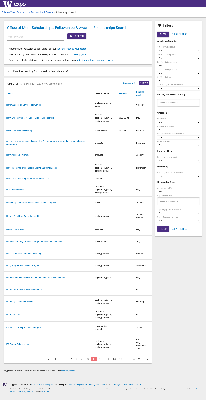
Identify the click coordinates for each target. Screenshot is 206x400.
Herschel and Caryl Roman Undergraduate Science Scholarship (34, 241)
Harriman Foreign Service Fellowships (23, 105)
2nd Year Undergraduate (167, 55)
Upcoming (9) (129, 83)
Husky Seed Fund (14, 314)
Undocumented (163, 141)
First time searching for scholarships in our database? (37, 71)
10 (87, 359)
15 (120, 359)
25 (139, 359)
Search (77, 36)
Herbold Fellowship (15, 229)
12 (100, 359)
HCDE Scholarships (15, 189)
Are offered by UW (164, 188)
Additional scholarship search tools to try (97, 60)
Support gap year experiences (169, 209)
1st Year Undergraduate (166, 47)
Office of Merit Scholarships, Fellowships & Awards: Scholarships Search (67, 27)
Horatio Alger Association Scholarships (24, 289)
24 (133, 359)
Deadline (123, 93)
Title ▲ (9, 93)
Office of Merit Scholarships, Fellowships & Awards (27, 12)
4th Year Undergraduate (167, 70)
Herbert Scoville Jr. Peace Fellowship (23, 216)
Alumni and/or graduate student (170, 85)
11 (94, 359)
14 (114, 359)
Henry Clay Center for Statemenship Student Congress (31, 202)
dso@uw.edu (46, 392)
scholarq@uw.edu (68, 371)
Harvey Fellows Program (17, 155)
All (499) (144, 83)
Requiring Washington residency (170, 173)
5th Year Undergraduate (167, 77)
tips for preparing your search (72, 48)
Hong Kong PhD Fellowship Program (23, 265)
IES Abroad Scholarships (17, 344)
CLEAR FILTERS (179, 34)
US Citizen (161, 119)
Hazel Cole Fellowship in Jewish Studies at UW (27, 178)
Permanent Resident (165, 126)
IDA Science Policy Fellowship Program (24, 327)
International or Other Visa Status (170, 134)
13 (107, 359)
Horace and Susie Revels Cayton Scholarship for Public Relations (35, 277)
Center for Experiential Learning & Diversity (86, 384)
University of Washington (42, 384)
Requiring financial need (167, 157)
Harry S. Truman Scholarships (19, 131)
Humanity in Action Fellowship (20, 301)
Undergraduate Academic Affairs (127, 384)
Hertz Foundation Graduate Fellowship (23, 253)
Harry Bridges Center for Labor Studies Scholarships (30, 118)
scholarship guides (78, 54)
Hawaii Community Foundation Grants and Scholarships (31, 168)
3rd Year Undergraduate (167, 62)
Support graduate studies (167, 217)
